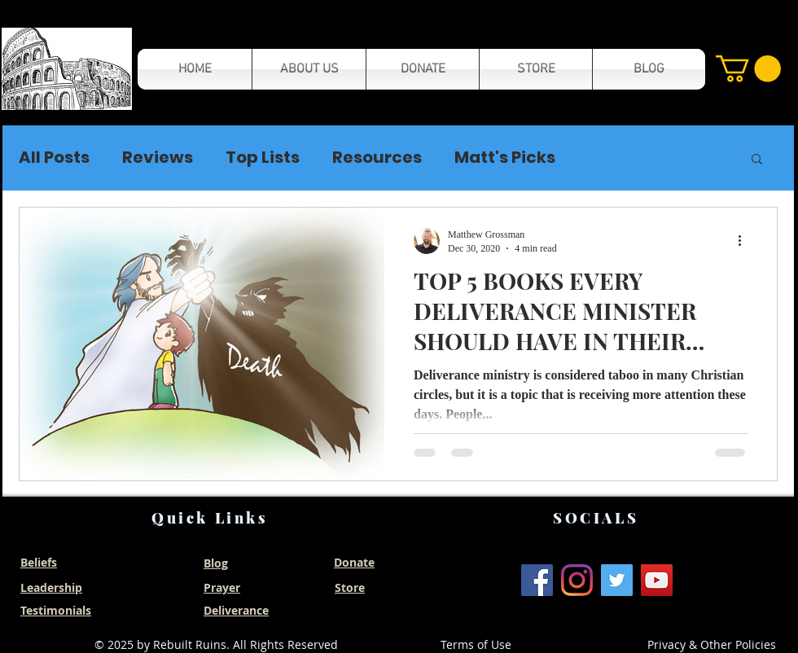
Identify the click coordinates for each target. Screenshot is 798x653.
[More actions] (745, 241)
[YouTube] (657, 580)
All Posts (54, 157)
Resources (377, 157)
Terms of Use (476, 644)
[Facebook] (537, 580)
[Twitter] (617, 580)
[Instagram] (577, 580)
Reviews (157, 157)
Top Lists (263, 157)
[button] (67, 69)
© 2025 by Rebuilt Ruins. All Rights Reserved (216, 644)
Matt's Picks (504, 157)
